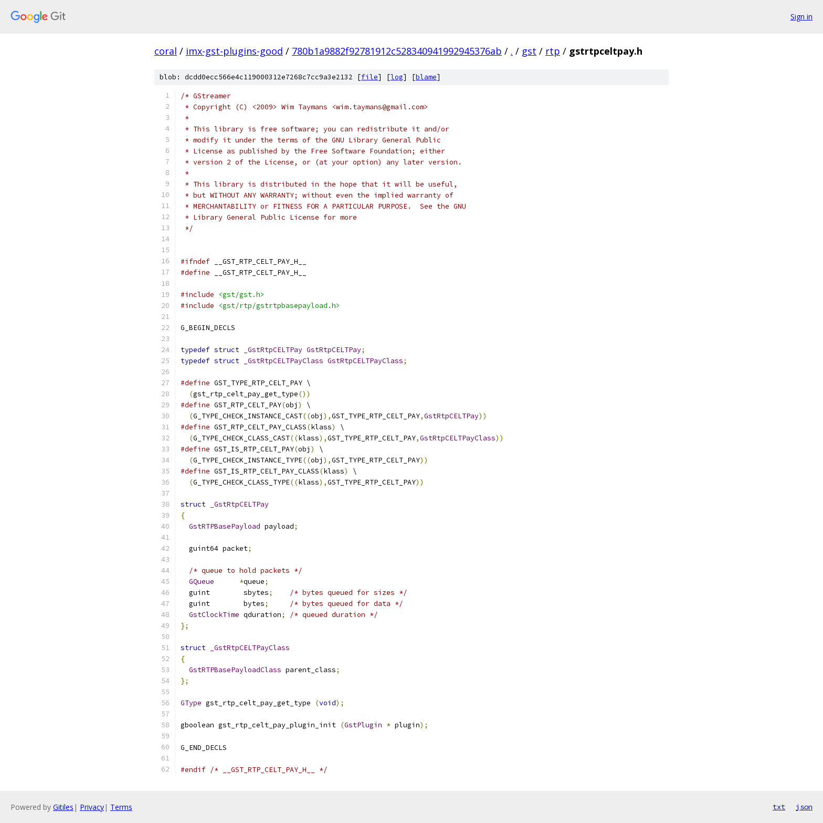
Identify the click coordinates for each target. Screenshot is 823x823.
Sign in (801, 17)
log (397, 77)
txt (779, 806)
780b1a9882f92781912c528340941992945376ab (397, 51)
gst (529, 51)
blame (426, 77)
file (369, 77)
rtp (552, 51)
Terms (121, 807)
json (804, 806)
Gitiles (63, 807)
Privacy (92, 807)
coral (165, 51)
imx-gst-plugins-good (234, 51)
